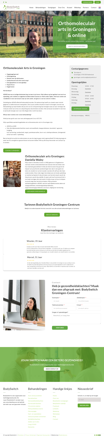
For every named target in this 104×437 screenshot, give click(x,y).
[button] (77, 46)
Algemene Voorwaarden (43, 435)
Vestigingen (52, 7)
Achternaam (81, 298)
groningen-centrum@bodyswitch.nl (85, 77)
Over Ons (61, 7)
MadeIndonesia (63, 435)
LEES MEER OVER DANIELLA (36, 191)
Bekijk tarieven (52, 214)
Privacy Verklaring (30, 435)
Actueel (69, 7)
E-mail (79, 305)
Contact (94, 7)
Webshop (77, 7)
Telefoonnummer (58, 305)
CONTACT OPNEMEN (12, 150)
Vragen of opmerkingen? (60, 312)
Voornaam (55, 298)
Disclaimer (21, 435)
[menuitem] (100, 7)
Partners (86, 7)
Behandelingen (41, 7)
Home (31, 7)
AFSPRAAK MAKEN (80, 108)
